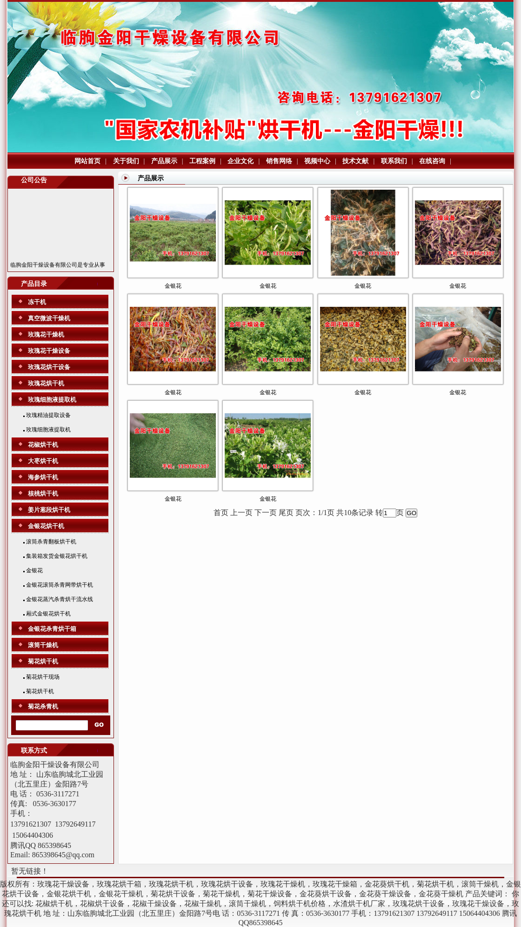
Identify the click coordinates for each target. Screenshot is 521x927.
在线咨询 (432, 161)
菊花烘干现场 (41, 677)
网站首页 (87, 161)
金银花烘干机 (46, 526)
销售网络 (279, 161)
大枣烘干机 (43, 460)
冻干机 (37, 301)
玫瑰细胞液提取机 (52, 399)
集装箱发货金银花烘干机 (55, 556)
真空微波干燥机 (49, 318)
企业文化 (240, 161)
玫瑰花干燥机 (46, 334)
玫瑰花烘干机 (46, 383)
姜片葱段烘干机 (49, 509)
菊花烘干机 (43, 661)
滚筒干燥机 (43, 645)
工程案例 (202, 161)
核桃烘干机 (43, 493)
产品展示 (164, 161)
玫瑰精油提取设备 (47, 415)
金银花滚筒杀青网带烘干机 (58, 585)
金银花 (33, 570)
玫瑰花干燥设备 (49, 350)
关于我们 (126, 161)
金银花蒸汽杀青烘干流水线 (58, 599)
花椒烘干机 (43, 444)
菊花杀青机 (43, 706)
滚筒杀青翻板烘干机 (49, 541)
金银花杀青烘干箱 (52, 628)
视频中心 (317, 161)
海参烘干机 (43, 477)
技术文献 (355, 161)
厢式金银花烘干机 (47, 613)
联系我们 (394, 161)
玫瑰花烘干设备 (49, 367)
